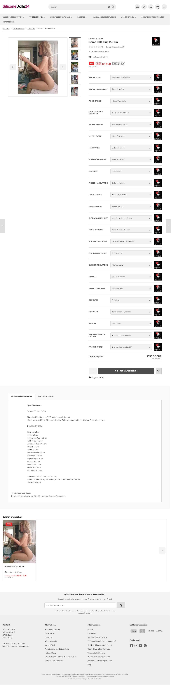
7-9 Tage (104, 57)
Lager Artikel (128, 17)
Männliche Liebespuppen (104, 17)
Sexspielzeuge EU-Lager (153, 17)
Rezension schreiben (114, 47)
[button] (75, 55)
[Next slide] (75, 92)
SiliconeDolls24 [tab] (45, 396)
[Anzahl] (93, 371)
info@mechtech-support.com (18, 646)
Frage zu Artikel (96, 377)
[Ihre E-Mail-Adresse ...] (80, 605)
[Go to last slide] (75, 42)
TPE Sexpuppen (37, 17)
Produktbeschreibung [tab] (21, 396)
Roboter (82, 17)
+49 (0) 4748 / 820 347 (15, 643)
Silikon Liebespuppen (13, 17)
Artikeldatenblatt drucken (22, 493)
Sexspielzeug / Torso (61, 17)
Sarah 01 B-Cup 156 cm (14, 566)
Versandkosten (69, 674)
